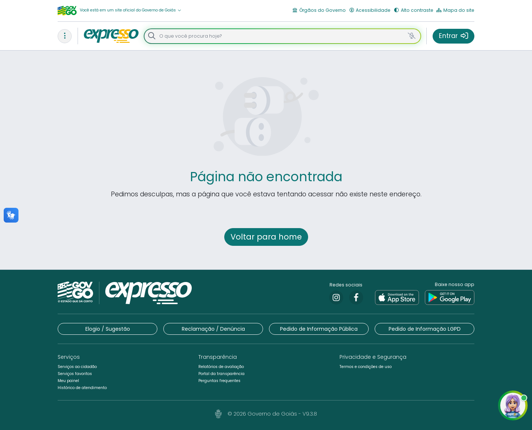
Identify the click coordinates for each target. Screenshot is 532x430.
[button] (130, 10)
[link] (336, 297)
